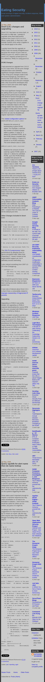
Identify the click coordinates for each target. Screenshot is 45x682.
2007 (36, 151)
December (39, 58)
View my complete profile (37, 665)
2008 (36, 53)
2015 (36, 32)
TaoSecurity (36, 294)
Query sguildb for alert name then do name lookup (14, 464)
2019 (36, 29)
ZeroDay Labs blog (36, 392)
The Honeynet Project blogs (35, 544)
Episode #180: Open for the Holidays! (37, 619)
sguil (16, 664)
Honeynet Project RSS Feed (36, 564)
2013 (36, 36)
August (38, 86)
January (39, 144)
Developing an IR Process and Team (37, 604)
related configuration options (14, 119)
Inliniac (35, 347)
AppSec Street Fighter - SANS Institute (35, 499)
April (38, 132)
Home (15, 672)
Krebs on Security (35, 183)
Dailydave (35, 633)
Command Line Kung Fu (36, 613)
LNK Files (35, 317)
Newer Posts (5, 672)
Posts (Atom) (15, 676)
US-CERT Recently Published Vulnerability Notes (37, 248)
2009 (36, 50)
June (38, 92)
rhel (13, 453)
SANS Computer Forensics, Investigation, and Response (36, 474)
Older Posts (25, 672)
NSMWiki (35, 638)
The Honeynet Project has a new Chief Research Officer (37, 552)
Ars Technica (35, 166)
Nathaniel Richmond (38, 655)
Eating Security (13, 10)
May (37, 95)
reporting (12, 664)
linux (10, 453)
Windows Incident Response (36, 313)
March (38, 135)
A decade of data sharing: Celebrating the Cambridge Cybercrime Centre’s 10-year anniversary (36, 334)
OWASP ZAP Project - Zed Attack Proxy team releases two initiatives (37, 532)
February (39, 139)
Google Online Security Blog (35, 225)
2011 (36, 43)
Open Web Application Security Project (36, 523)
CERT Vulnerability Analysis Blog (37, 200)
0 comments (5, 450)
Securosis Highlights (36, 409)
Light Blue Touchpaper (36, 324)
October (39, 72)
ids (7, 453)
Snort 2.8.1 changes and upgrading (12, 28)
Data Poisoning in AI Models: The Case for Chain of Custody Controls (36, 210)
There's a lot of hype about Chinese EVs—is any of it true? (36, 172)
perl (7, 664)
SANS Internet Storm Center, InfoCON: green (35, 365)
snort (16, 453)
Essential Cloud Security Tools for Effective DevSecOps (37, 398)
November (39, 66)
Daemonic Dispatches (36, 280)
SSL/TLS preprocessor (12, 250)
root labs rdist (35, 584)
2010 (36, 46)
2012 (36, 39)
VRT (33, 456)
